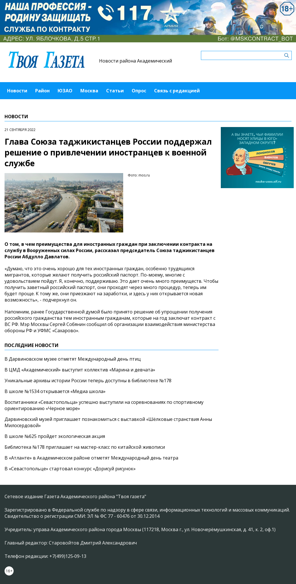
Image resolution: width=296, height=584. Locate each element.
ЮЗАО (65, 91)
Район (42, 91)
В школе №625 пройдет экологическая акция (55, 436)
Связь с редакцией (177, 91)
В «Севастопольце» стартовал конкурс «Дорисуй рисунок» (70, 468)
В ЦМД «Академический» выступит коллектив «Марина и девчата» (80, 370)
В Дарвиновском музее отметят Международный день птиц (73, 359)
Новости (17, 91)
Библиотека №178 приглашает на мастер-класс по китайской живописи (85, 447)
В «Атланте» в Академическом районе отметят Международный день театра (91, 458)
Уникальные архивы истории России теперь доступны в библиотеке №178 (88, 380)
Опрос (139, 91)
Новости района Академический (135, 61)
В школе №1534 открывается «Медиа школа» (55, 391)
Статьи (115, 91)
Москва (89, 91)
